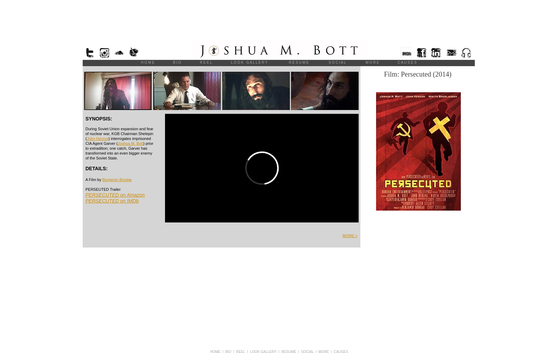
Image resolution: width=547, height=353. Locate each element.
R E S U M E (299, 62)
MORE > (350, 236)
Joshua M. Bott (130, 143)
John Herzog (97, 138)
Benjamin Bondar (117, 180)
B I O (177, 62)
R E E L (206, 62)
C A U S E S (407, 62)
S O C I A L (337, 62)
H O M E (147, 62)
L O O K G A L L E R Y (249, 62)
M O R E (372, 62)
